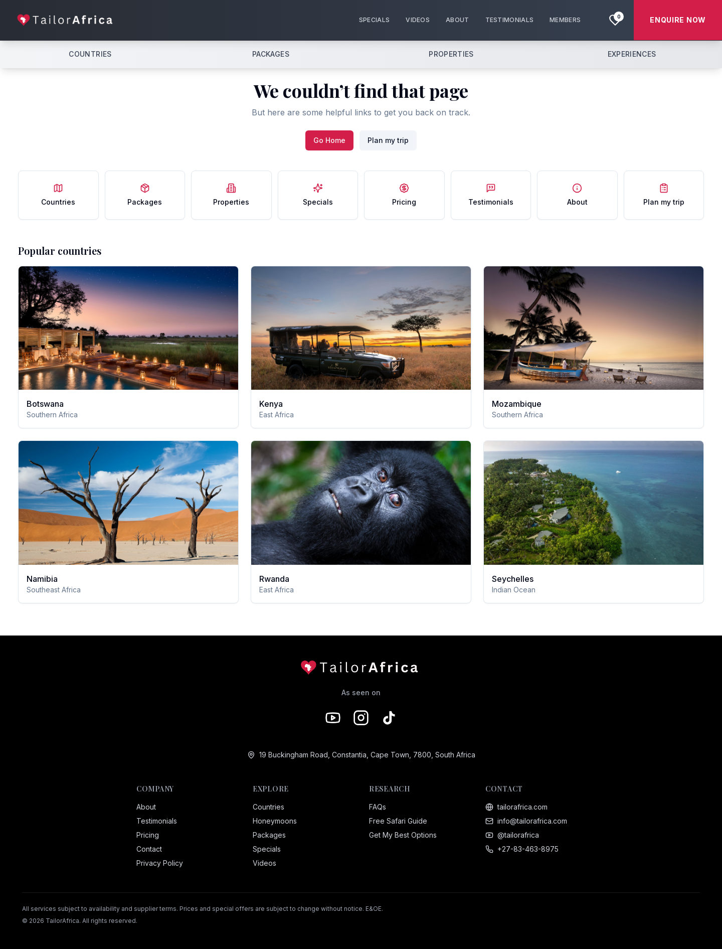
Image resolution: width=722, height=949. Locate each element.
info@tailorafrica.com (526, 821)
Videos (264, 863)
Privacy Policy (159, 863)
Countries (268, 807)
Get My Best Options (403, 835)
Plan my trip (388, 140)
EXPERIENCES (632, 54)
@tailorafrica (512, 835)
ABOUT (457, 20)
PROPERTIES (451, 54)
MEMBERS (565, 20)
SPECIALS (374, 20)
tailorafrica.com (516, 807)
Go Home (329, 140)
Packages (269, 835)
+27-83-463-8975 (522, 849)
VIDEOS (418, 20)
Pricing (147, 835)
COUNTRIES (90, 54)
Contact (149, 849)
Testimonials (156, 821)
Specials (267, 849)
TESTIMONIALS (509, 20)
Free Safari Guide (398, 821)
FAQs (377, 807)
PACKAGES (270, 54)
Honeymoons (275, 821)
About (146, 807)
